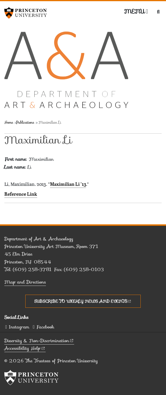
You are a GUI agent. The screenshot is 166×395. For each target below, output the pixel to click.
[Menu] (136, 11)
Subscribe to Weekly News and (83, 301)
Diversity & (39, 340)
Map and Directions (25, 282)
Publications (25, 122)
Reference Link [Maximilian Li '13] (20, 194)
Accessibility (25, 348)
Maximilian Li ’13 (68, 184)
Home (8, 122)
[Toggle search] (158, 12)
